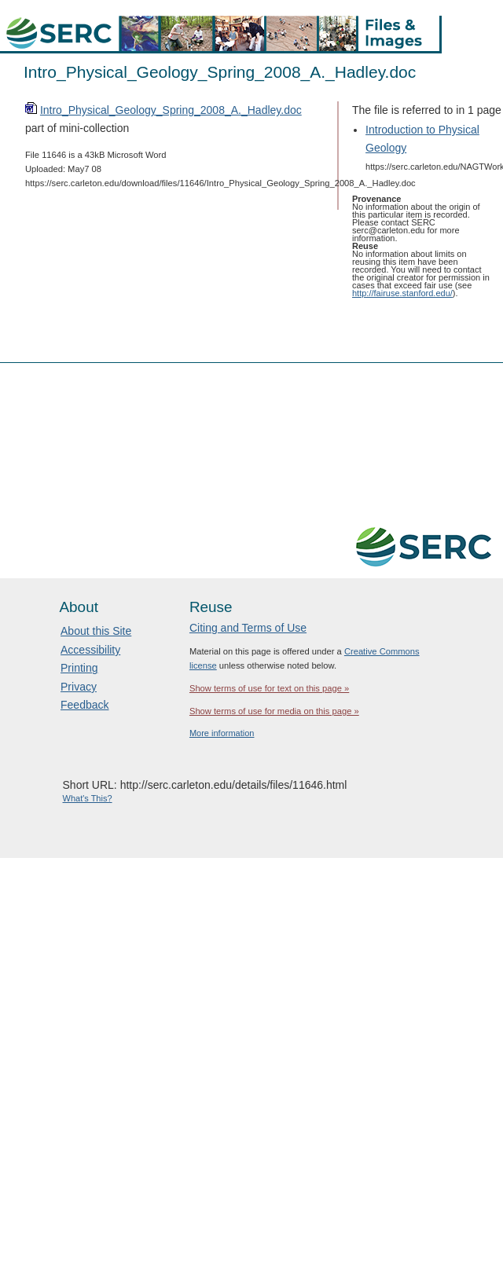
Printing (79, 668)
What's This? (87, 798)
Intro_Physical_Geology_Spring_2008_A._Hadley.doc (171, 110)
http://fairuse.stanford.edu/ (402, 293)
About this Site (96, 631)
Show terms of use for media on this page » (274, 711)
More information (222, 733)
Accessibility (90, 649)
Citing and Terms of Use (248, 627)
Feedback (84, 704)
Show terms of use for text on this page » (269, 688)
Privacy (79, 686)
